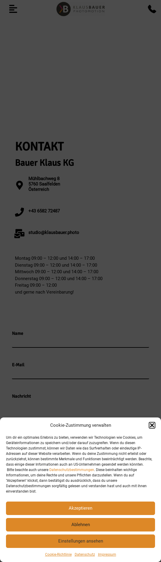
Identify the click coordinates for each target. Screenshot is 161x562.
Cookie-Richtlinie (58, 554)
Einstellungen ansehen (80, 541)
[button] (152, 425)
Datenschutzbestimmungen (71, 470)
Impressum (107, 554)
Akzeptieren (80, 508)
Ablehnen (80, 524)
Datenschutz (85, 554)
